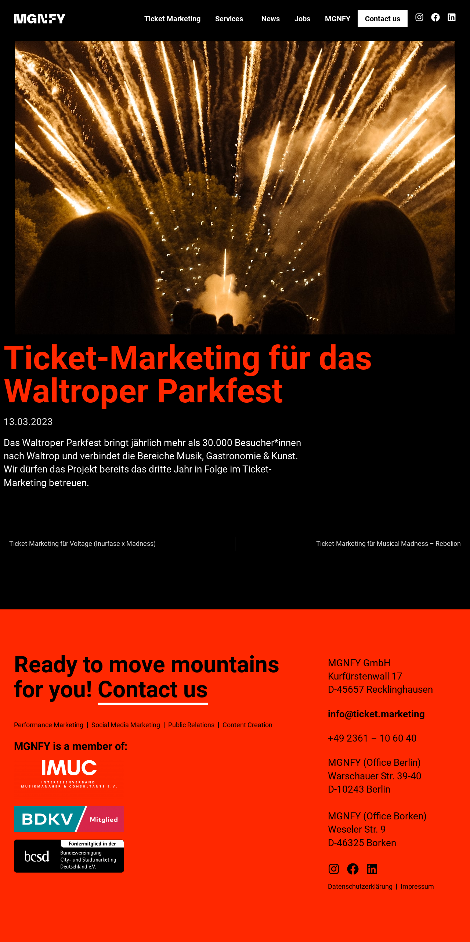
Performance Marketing (48, 725)
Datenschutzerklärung (360, 886)
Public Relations (191, 725)
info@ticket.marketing (376, 714)
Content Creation (247, 725)
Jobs (302, 18)
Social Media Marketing (125, 725)
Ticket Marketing (172, 18)
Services (231, 18)
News (270, 18)
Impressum (417, 886)
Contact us (382, 18)
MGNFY (337, 18)
